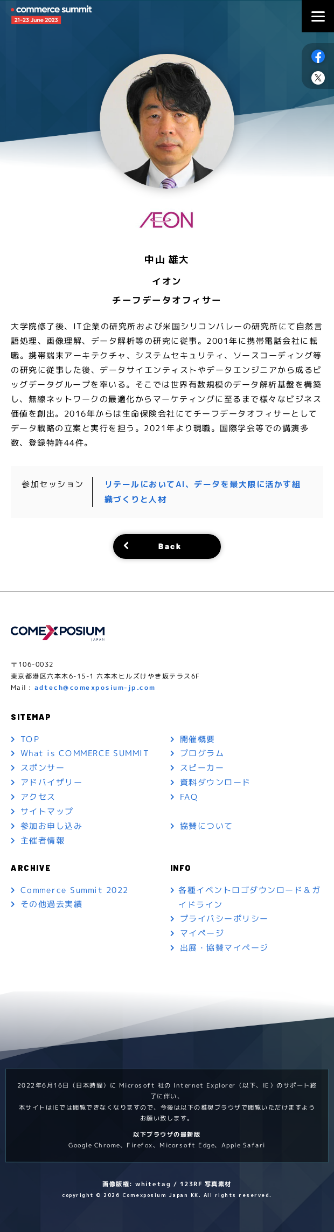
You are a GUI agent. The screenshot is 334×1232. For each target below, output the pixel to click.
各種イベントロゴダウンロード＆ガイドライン (249, 897)
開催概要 (197, 738)
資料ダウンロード (215, 782)
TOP (30, 738)
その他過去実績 (51, 904)
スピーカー (202, 767)
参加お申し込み (51, 826)
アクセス (38, 796)
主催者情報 (42, 840)
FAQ (189, 796)
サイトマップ (47, 811)
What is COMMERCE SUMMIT (85, 753)
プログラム (202, 753)
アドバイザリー (51, 782)
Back (170, 545)
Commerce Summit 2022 (74, 889)
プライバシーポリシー (224, 918)
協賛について (206, 826)
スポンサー (42, 767)
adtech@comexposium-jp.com (95, 686)
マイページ (202, 933)
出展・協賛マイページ (224, 947)
